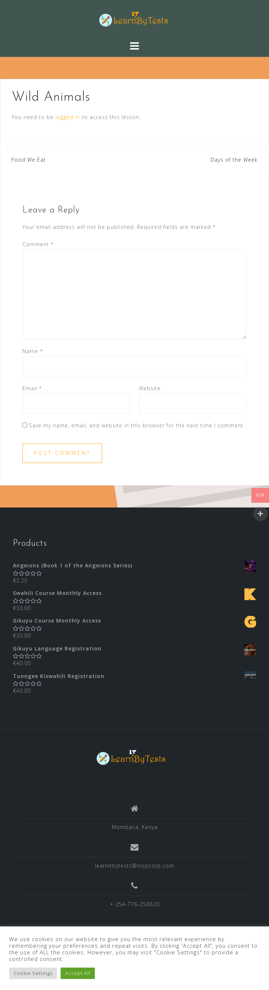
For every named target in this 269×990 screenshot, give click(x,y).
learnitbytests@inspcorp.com (134, 865)
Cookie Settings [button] (33, 973)
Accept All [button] (77, 973)
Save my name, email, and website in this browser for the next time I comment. (137, 425)
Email (32, 388)
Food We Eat (28, 159)
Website (150, 388)
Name (32, 351)
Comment (38, 244)
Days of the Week (234, 159)
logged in (67, 117)
